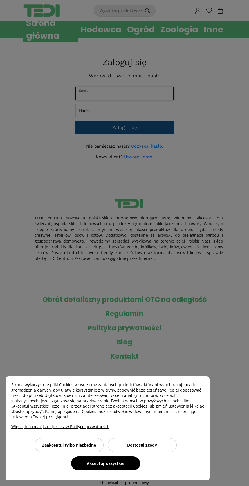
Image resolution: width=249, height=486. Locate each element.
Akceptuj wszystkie (105, 463)
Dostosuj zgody (142, 445)
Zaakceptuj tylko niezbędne (69, 445)
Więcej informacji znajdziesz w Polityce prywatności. (60, 426)
